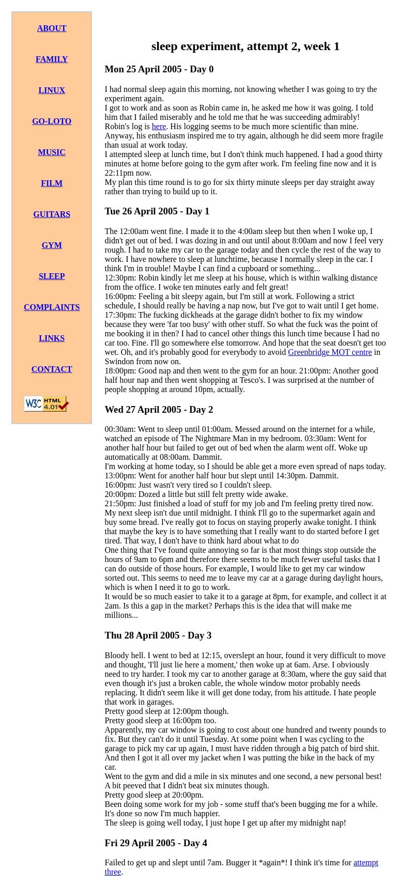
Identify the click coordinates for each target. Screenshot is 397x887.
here (159, 126)
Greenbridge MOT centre (330, 352)
